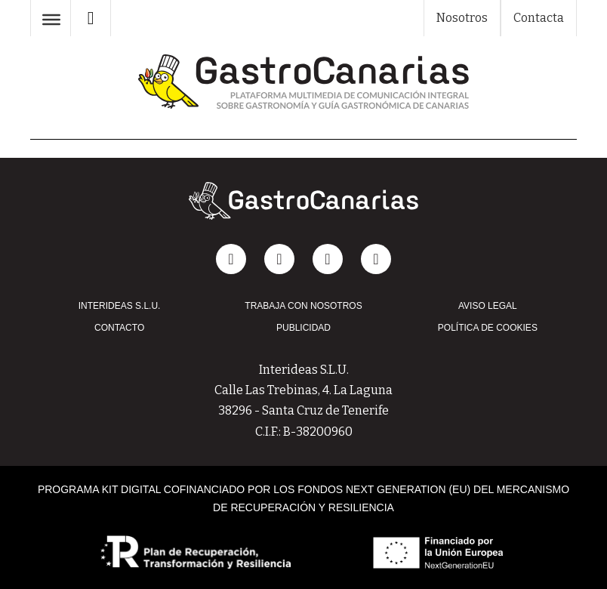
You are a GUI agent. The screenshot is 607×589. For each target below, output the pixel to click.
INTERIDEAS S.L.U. (120, 306)
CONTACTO (119, 327)
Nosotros (462, 18)
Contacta (538, 18)
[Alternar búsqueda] (90, 18)
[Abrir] (51, 19)
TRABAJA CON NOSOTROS (303, 306)
